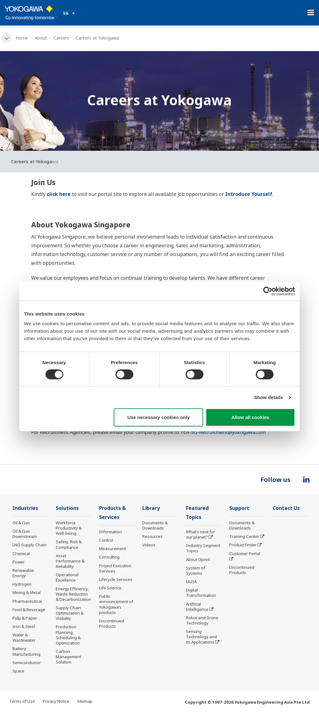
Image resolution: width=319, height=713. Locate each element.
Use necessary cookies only (158, 417)
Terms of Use (22, 701)
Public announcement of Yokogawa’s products (116, 604)
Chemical (21, 553)
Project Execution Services (115, 568)
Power (18, 562)
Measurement (112, 548)
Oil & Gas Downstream (24, 533)
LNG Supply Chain (29, 545)
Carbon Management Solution (68, 657)
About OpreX (198, 559)
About (41, 38)
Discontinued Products (111, 623)
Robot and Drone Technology (202, 620)
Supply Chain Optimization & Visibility (69, 613)
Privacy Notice (56, 701)
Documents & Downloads (155, 525)
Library (151, 508)
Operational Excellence (67, 577)
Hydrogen (21, 584)
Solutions (67, 508)
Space (18, 671)
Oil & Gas (21, 522)
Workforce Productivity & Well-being (69, 528)
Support (239, 508)
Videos (148, 545)
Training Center (244, 536)
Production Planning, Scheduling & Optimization (68, 634)
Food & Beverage (28, 609)
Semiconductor (26, 662)
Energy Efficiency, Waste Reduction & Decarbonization (73, 594)
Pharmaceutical (27, 601)
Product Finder (243, 545)
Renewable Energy (23, 573)
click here (59, 194)
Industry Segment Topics (203, 548)
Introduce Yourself (248, 194)
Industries (25, 508)
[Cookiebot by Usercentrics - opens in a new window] (267, 291)
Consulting (109, 557)
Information (110, 532)
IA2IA (191, 581)
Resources (152, 536)
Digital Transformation (201, 592)
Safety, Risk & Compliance (69, 544)
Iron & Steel (23, 626)
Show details (268, 397)
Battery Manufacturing (26, 651)
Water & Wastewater (24, 637)
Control (106, 540)
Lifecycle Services (115, 579)
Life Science (110, 588)
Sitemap (85, 701)
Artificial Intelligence (197, 606)
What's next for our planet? (200, 534)
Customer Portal (244, 553)
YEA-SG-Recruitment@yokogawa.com (223, 432)
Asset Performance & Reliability (70, 561)
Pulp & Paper (24, 618)
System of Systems (195, 570)
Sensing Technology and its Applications (201, 637)
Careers (61, 38)
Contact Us (286, 508)
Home (22, 38)
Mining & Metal (26, 592)
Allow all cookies (250, 417)
